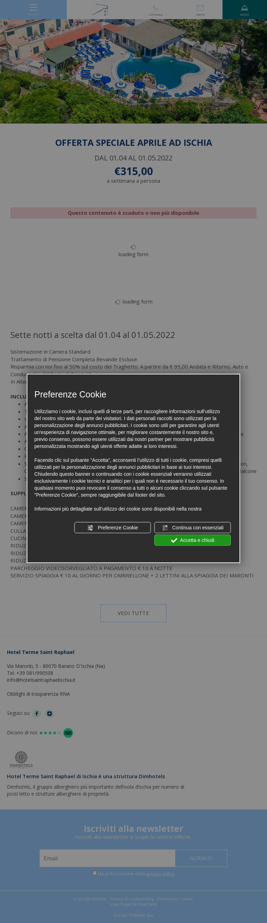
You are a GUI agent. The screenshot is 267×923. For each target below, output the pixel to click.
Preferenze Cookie (112, 528)
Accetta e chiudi (193, 540)
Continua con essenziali (193, 528)
